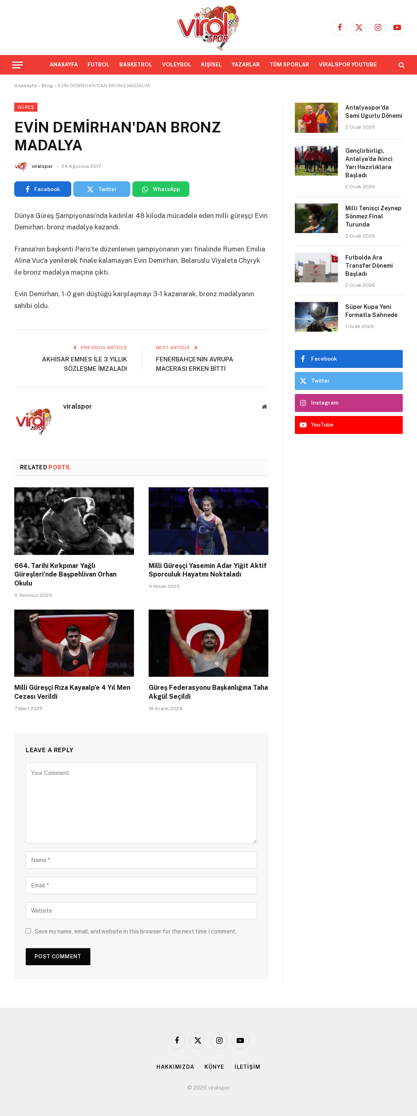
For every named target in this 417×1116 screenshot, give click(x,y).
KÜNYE (214, 1067)
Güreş (26, 107)
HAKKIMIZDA (175, 1067)
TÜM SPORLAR (289, 65)
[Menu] (17, 65)
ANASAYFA (64, 65)
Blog (47, 85)
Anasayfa (25, 85)
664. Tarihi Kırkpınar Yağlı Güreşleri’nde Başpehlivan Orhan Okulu (65, 575)
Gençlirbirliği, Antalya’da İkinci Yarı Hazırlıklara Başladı (369, 162)
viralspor (42, 166)
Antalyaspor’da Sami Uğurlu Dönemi (373, 111)
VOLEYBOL (176, 65)
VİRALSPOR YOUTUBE (348, 65)
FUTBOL (99, 65)
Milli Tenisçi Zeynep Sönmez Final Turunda (373, 216)
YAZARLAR (246, 65)
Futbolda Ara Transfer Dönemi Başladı (369, 265)
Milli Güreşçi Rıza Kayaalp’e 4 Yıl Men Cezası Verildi (72, 692)
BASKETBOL (135, 65)
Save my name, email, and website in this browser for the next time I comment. (136, 931)
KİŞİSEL (211, 65)
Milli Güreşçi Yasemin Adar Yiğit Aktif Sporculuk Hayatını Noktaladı (208, 570)
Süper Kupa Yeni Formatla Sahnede (371, 311)
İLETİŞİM (248, 1067)
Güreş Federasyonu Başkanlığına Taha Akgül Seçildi (208, 692)
